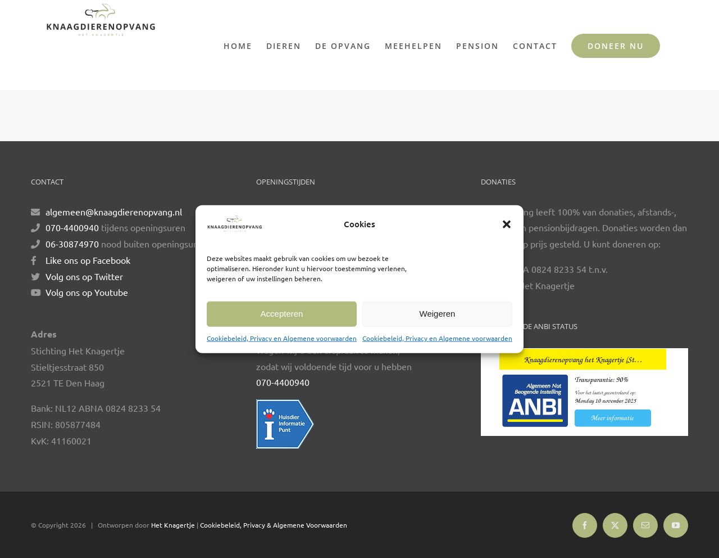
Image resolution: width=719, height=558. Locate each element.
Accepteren (282, 313)
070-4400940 (72, 227)
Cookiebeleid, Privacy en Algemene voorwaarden (282, 338)
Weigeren (438, 313)
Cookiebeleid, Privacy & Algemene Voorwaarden (273, 524)
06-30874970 (72, 243)
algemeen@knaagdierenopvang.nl (113, 211)
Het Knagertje (173, 524)
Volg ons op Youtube (86, 292)
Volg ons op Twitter (84, 276)
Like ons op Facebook (87, 260)
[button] (506, 224)
